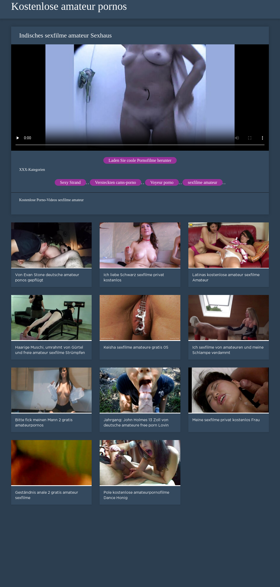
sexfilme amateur (202, 182)
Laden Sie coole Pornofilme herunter (140, 160)
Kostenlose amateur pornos (69, 6)
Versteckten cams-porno (115, 182)
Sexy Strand (70, 182)
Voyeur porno (161, 182)
